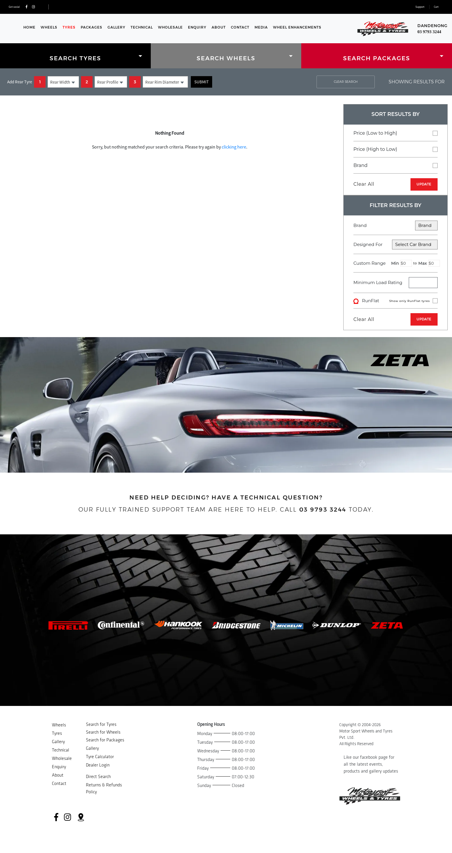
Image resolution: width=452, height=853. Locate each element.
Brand (395, 165)
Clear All (363, 184)
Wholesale (170, 27)
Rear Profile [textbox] (107, 82)
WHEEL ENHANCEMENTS (297, 27)
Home (29, 27)
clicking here (234, 147)
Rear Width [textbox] (60, 82)
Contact (240, 27)
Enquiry (197, 27)
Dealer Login (98, 765)
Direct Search (98, 777)
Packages (91, 27)
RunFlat (395, 301)
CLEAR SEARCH (345, 82)
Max (422, 263)
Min (395, 263)
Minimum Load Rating (377, 282)
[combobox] (63, 82)
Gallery (116, 27)
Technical (142, 27)
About (219, 27)
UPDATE (424, 184)
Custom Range (395, 263)
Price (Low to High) (395, 133)
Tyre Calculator (100, 757)
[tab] (75, 55)
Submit (201, 81)
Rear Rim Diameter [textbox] (162, 82)
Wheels (49, 27)
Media (261, 27)
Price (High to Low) (395, 149)
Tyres (69, 27)
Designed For (395, 244)
